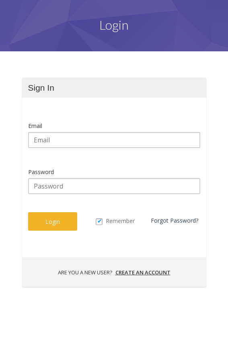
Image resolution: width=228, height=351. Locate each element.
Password (41, 172)
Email (35, 126)
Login (52, 221)
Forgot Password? (174, 220)
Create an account (142, 272)
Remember (120, 221)
